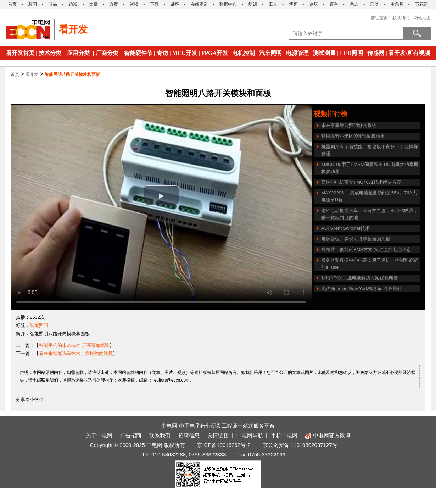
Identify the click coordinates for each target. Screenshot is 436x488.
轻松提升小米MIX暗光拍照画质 (353, 136)
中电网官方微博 (327, 435)
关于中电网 (99, 435)
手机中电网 (284, 435)
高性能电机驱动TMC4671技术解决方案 (361, 182)
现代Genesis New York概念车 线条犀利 (361, 288)
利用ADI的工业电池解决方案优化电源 (359, 278)
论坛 (313, 4)
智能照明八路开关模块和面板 (72, 74)
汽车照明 (270, 53)
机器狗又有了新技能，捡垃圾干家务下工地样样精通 (369, 150)
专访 (162, 53)
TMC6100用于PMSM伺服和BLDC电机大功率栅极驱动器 (369, 168)
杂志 (354, 4)
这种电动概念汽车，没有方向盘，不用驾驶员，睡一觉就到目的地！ (369, 214)
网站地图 (422, 17)
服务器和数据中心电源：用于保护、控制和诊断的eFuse (369, 263)
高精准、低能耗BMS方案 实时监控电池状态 (366, 249)
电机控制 (243, 53)
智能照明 (39, 325)
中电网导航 (249, 435)
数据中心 (227, 4)
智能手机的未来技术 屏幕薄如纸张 (74, 345)
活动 (374, 4)
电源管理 (297, 53)
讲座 (175, 4)
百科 (334, 4)
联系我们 (400, 17)
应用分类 (78, 53)
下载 (154, 4)
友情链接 (218, 435)
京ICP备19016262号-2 (223, 445)
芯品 (53, 4)
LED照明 (351, 53)
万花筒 (421, 4)
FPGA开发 (214, 53)
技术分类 (50, 53)
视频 (134, 4)
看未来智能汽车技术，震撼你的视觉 (76, 353)
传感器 (375, 53)
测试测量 (324, 53)
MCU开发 (184, 53)
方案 (114, 4)
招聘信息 (189, 435)
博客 (293, 4)
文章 (93, 4)
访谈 (73, 4)
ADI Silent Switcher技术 (345, 228)
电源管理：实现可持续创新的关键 (355, 239)
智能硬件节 (138, 53)
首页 (12, 4)
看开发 (32, 74)
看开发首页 (20, 53)
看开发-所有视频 (409, 53)
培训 (252, 4)
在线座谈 (199, 4)
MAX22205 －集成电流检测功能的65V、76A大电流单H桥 (369, 196)
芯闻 (32, 4)
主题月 (397, 4)
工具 (273, 4)
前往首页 (379, 17)
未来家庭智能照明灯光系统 (348, 125)
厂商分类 (107, 53)
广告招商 (130, 435)
